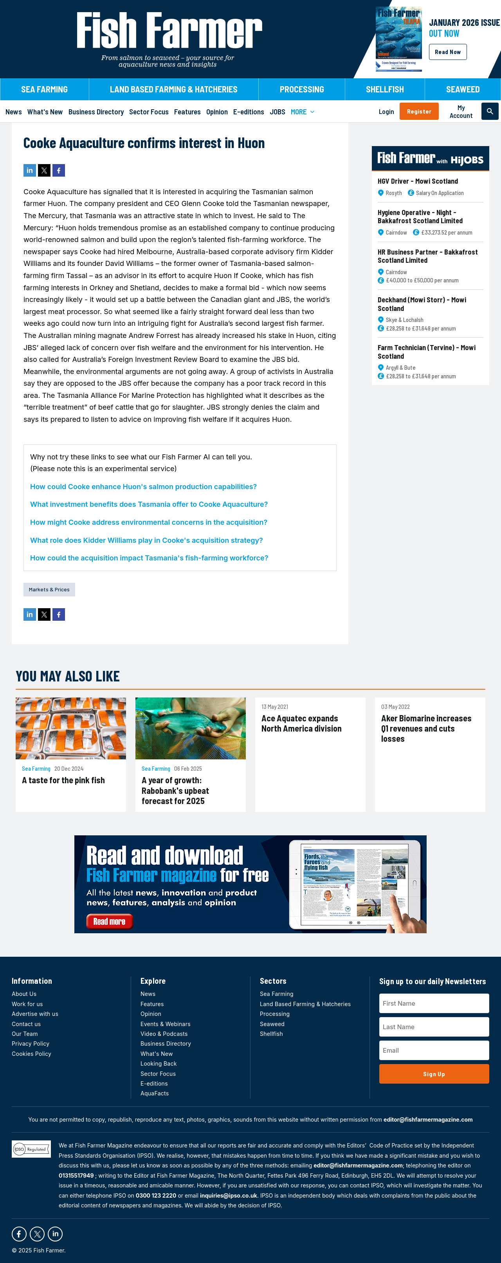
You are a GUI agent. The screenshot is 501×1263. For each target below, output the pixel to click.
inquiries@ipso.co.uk (228, 1195)
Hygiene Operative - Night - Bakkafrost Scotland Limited (420, 216)
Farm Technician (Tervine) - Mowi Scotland (427, 351)
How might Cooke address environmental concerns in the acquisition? (148, 522)
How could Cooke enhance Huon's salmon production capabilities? (143, 486)
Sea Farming (36, 769)
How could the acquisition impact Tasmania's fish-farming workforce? (149, 558)
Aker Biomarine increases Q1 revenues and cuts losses (426, 728)
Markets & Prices (49, 589)
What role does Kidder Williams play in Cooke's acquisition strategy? (146, 540)
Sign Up (434, 1073)
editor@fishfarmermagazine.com (428, 1119)
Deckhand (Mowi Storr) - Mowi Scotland (422, 304)
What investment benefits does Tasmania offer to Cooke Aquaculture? (149, 504)
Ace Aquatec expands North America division (301, 723)
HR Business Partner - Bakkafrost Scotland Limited (428, 256)
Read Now (448, 51)
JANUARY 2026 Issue (464, 22)
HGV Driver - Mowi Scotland (418, 181)
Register (419, 111)
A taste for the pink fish (63, 780)
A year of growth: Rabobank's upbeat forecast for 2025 (175, 790)
